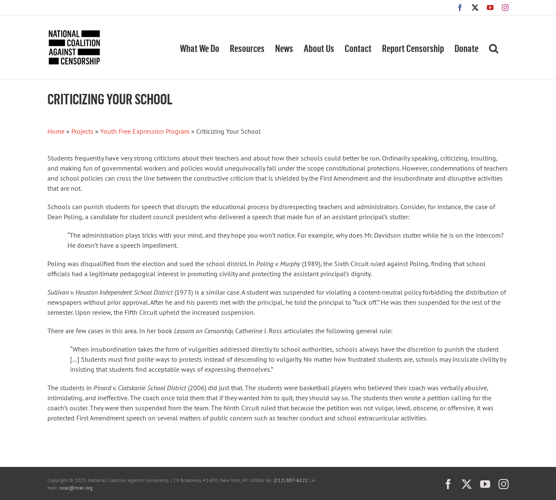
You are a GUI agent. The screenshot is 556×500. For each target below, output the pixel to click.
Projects (82, 131)
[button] (493, 47)
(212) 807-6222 (291, 480)
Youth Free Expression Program (145, 131)
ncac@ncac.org (76, 487)
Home (56, 131)
